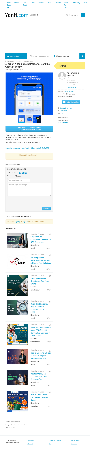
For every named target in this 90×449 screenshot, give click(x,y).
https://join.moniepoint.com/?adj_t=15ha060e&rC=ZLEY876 (29, 129)
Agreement (30, 440)
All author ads (71, 87)
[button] (29, 119)
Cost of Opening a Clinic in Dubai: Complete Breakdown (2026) (40, 355)
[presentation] (25, 201)
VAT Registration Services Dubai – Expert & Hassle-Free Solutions (40, 260)
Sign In (25, 222)
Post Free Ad (9, 5)
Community (76, 3)
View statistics (63, 123)
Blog (50, 444)
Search (16, 3)
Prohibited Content (55, 440)
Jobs (49, 3)
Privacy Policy (75, 440)
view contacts (69, 91)
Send (46, 209)
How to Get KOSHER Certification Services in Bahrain (40, 397)
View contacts (22, 172)
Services (41, 3)
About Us (30, 444)
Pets (85, 3)
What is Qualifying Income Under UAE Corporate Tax (38, 376)
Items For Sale (66, 5)
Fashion (58, 3)
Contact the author (71, 102)
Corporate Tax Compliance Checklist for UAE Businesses (40, 239)
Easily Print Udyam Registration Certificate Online (39, 281)
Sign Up (17, 222)
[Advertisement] (45, 33)
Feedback (74, 444)
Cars (33, 3)
